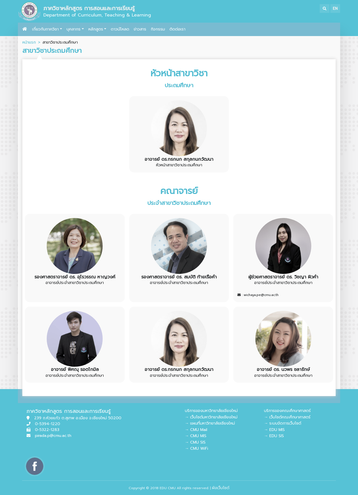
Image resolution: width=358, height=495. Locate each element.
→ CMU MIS (195, 436)
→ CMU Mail (196, 430)
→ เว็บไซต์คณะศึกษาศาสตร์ (287, 417)
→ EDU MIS (274, 430)
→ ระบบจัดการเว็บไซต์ (282, 423)
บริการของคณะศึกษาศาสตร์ (287, 411)
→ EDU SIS (274, 436)
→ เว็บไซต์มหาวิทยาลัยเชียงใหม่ (211, 417)
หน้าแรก (29, 42)
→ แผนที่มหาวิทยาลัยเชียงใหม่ (210, 423)
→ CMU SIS (195, 442)
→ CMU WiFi (196, 448)
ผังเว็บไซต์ (220, 488)
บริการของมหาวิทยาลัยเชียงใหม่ (211, 411)
